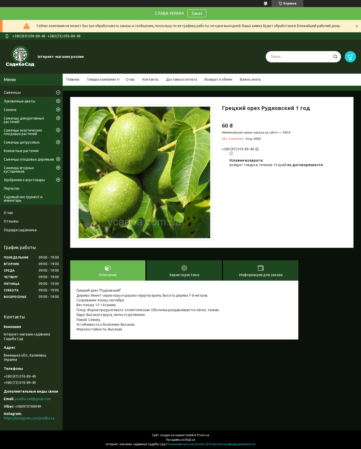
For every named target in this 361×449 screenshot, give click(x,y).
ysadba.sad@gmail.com (33, 399)
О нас (130, 79)
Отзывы (11, 221)
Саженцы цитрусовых (22, 142)
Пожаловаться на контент (186, 444)
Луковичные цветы (19, 101)
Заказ (197, 13)
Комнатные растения (21, 151)
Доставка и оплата (181, 79)
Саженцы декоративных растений (24, 120)
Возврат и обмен (218, 79)
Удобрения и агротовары (24, 180)
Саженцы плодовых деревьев (29, 159)
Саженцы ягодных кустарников (19, 169)
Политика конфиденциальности (231, 444)
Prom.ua (203, 435)
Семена (10, 110)
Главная (72, 79)
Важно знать (250, 79)
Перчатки (11, 188)
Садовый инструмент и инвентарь (23, 198)
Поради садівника (20, 230)
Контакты (150, 79)
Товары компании (101, 79)
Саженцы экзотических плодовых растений (23, 132)
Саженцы (12, 92)
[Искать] (335, 56)
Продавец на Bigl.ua (180, 439)
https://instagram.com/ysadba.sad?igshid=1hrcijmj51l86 (31, 418)
